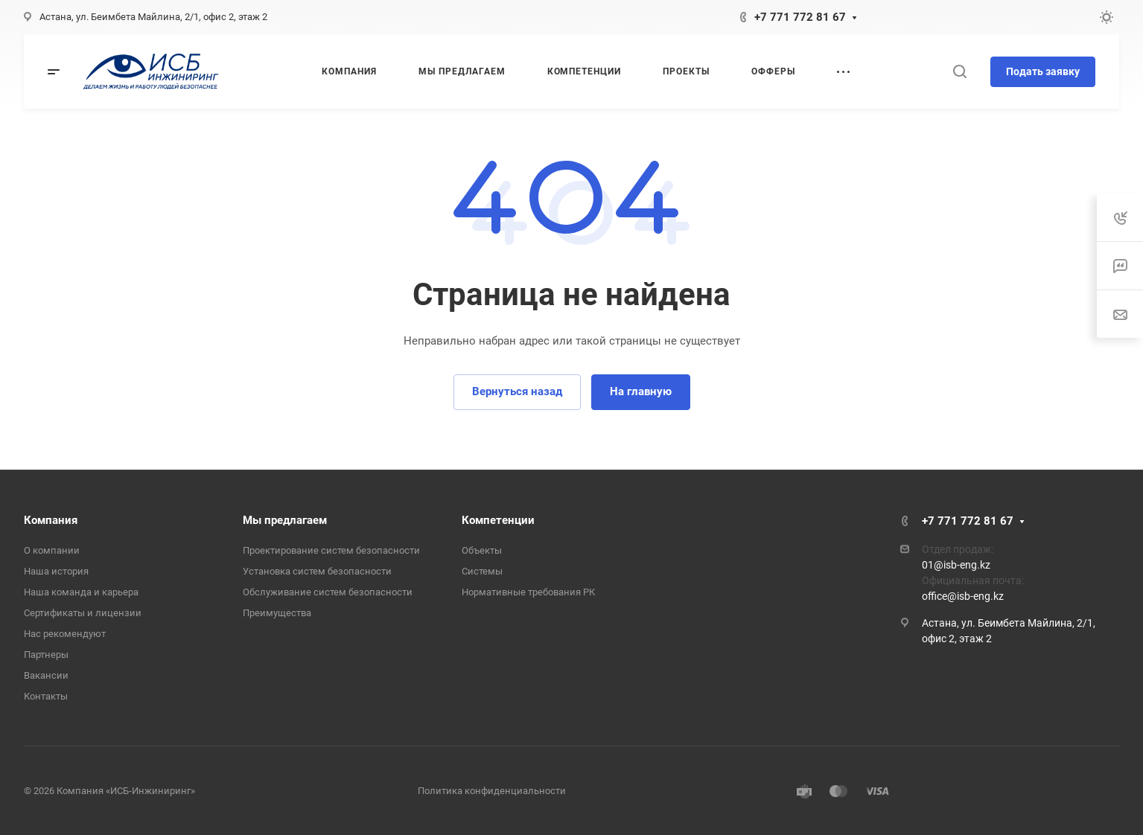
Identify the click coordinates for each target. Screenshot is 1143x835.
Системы (482, 571)
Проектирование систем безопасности (331, 550)
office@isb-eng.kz (963, 596)
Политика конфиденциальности (492, 790)
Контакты (46, 696)
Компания (50, 520)
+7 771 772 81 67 (800, 17)
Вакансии (46, 675)
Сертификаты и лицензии (82, 612)
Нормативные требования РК (528, 592)
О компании (52, 550)
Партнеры (46, 654)
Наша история (56, 571)
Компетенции (498, 520)
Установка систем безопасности (317, 571)
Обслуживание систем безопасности (328, 592)
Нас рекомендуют (65, 633)
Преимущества (277, 612)
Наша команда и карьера (81, 592)
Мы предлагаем (285, 520)
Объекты (482, 550)
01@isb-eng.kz (956, 565)
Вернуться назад (517, 391)
